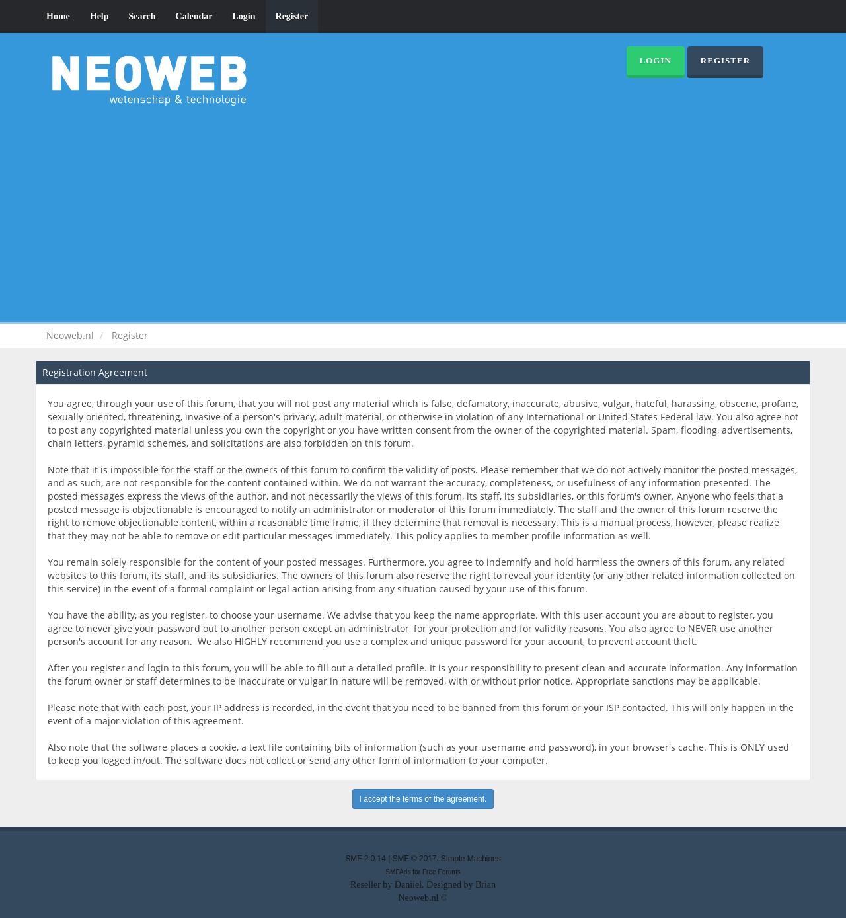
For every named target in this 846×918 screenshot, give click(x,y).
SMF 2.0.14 (365, 858)
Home (58, 16)
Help (99, 16)
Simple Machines (471, 858)
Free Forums (441, 872)
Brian (485, 885)
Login (244, 16)
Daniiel (408, 885)
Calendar (194, 16)
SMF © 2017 (415, 858)
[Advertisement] (423, 211)
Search (142, 16)
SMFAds (397, 872)
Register (292, 16)
